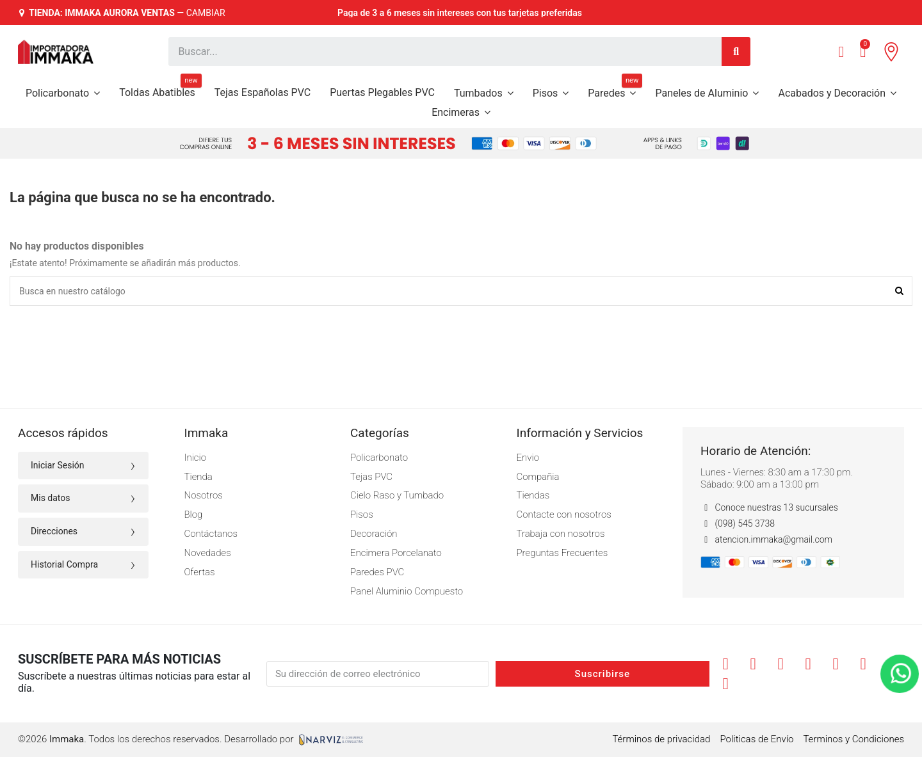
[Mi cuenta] (841, 52)
